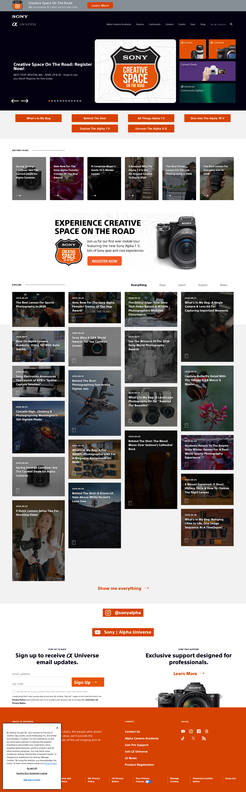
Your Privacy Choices (143, 780)
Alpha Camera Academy (119, 24)
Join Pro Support (136, 745)
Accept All (32, 768)
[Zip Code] (40, 684)
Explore (140, 24)
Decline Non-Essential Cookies (31, 773)
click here (90, 699)
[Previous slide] (15, 100)
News (131, 758)
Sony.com (230, 778)
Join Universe (136, 751)
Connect (170, 24)
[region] (32, 756)
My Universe (218, 24)
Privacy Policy (18, 699)
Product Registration (139, 764)
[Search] (231, 24)
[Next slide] (24, 100)
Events (182, 24)
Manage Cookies (32, 779)
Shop (203, 24)
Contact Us (132, 731)
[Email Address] (40, 674)
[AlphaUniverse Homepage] (24, 24)
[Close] (57, 727)
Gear (192, 24)
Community (154, 24)
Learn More (100, 5)
